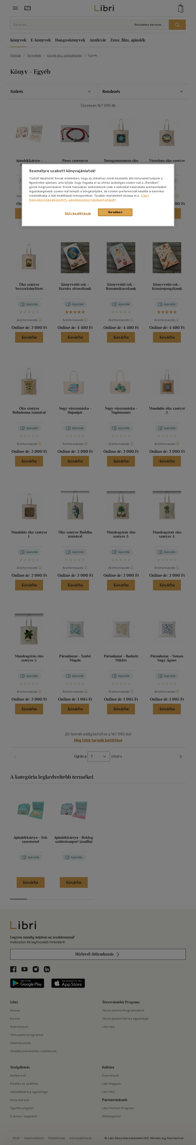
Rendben (115, 212)
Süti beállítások (78, 213)
